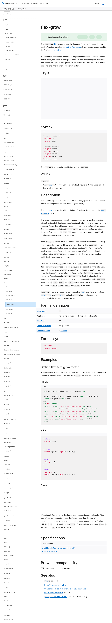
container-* (9, 238)
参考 (5, 106)
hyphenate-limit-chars (12, 354)
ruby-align (7, 551)
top (5, 596)
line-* (7, 400)
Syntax (7, 29)
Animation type (43, 331)
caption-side (8, 198)
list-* (7, 404)
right (6, 538)
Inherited (40, 321)
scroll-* (8, 564)
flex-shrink (9, 309)
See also (7, 59)
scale (6, 559)
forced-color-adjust (11, 327)
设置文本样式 (8, 94)
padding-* (8, 488)
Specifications (9, 50)
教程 (5, 76)
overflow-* (9, 474)
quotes (6, 529)
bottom (6, 184)
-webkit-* (8, 123)
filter (6, 279)
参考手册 (25, 3)
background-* (10, 169)
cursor (6, 257)
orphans (7, 465)
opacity (7, 456)
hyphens (7, 358)
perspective (8, 502)
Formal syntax (9, 42)
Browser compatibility (12, 55)
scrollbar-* (9, 569)
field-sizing (8, 274)
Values (45, 174)
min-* (7, 433)
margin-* (8, 409)
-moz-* (7, 119)
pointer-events (9, 516)
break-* (8, 193)
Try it (6, 25)
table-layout (8, 583)
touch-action (8, 601)
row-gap (7, 547)
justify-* (8, 386)
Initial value (41, 311)
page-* (7, 493)
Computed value (44, 326)
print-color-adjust (10, 525)
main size (57, 50)
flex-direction (10, 295)
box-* (7, 188)
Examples (8, 46)
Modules (7, 110)
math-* (7, 423)
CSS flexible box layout (53, 593)
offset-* (8, 451)
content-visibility (10, 248)
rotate (6, 542)
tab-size (7, 578)
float (5, 318)
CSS (5, 69)
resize (6, 534)
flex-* (7, 283)
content (7, 243)
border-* (8, 178)
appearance (8, 152)
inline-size (7, 372)
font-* (7, 322)
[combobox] (105, 3)
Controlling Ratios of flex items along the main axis (65, 589)
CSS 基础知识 (7, 80)
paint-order (8, 498)
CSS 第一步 (8, 85)
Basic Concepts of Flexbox (55, 585)
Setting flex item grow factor (60, 367)
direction (7, 261)
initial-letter (8, 368)
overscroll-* (9, 483)
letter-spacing (9, 395)
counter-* (8, 252)
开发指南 (34, 3)
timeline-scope (9, 592)
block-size (7, 174)
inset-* (7, 376)
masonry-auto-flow (11, 419)
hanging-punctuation (11, 341)
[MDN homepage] (10, 3)
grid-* (7, 336)
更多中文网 (43, 3)
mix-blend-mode (10, 438)
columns (7, 229)
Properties (7, 115)
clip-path (7, 215)
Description (8, 33)
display (6, 266)
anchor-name (9, 142)
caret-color (8, 202)
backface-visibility (10, 165)
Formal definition (10, 38)
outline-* (8, 469)
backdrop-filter (9, 160)
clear (6, 206)
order (6, 460)
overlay (6, 479)
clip (5, 211)
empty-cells (8, 270)
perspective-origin (10, 506)
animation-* (9, 147)
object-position (9, 447)
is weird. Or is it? (55, 597)
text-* (7, 587)
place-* (8, 511)
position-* (8, 520)
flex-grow (10, 304)
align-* (7, 133)
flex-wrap (9, 313)
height (6, 346)
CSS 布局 (7, 99)
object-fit (7, 442)
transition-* (9, 610)
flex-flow (9, 300)
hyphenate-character (11, 350)
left (5, 391)
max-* (7, 428)
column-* (8, 224)
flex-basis (9, 291)
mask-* (7, 414)
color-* (7, 219)
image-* (8, 363)
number (63, 331)
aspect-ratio (8, 156)
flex (7, 287)
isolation (7, 382)
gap (5, 332)
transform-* (9, 605)
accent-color (8, 129)
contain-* (8, 233)
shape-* (8, 573)
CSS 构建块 (8, 89)
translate (7, 615)
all (5, 138)
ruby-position (9, 555)
